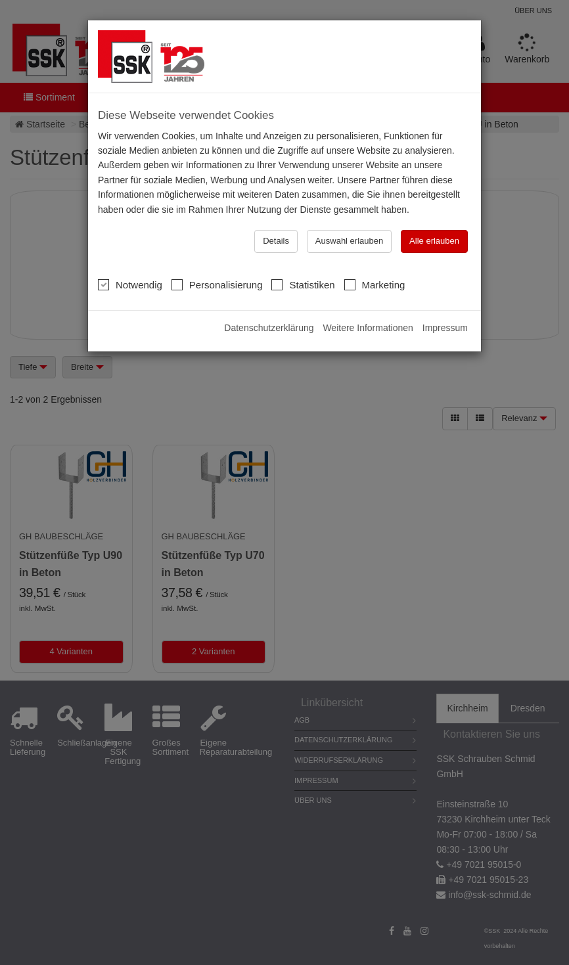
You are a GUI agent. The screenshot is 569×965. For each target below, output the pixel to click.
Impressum (445, 328)
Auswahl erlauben (349, 241)
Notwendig (130, 284)
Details (276, 241)
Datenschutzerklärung (268, 328)
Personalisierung (217, 284)
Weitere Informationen (368, 328)
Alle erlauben (434, 241)
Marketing (374, 284)
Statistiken (302, 284)
